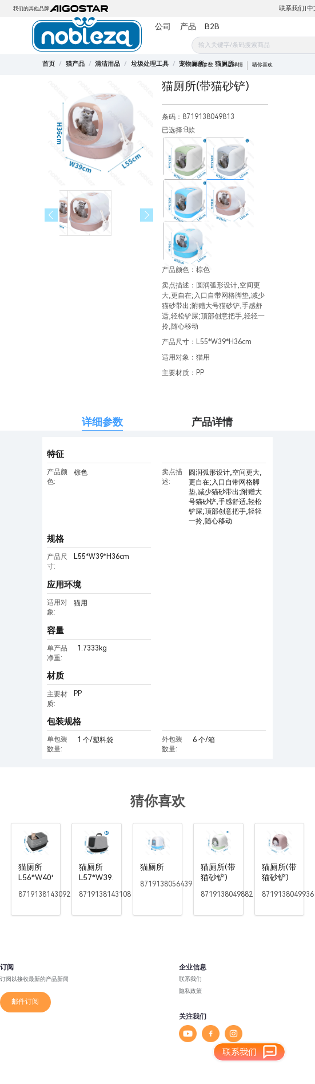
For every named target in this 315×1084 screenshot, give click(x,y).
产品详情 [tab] (212, 422)
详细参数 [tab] (102, 422)
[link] (75, 64)
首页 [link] (48, 64)
